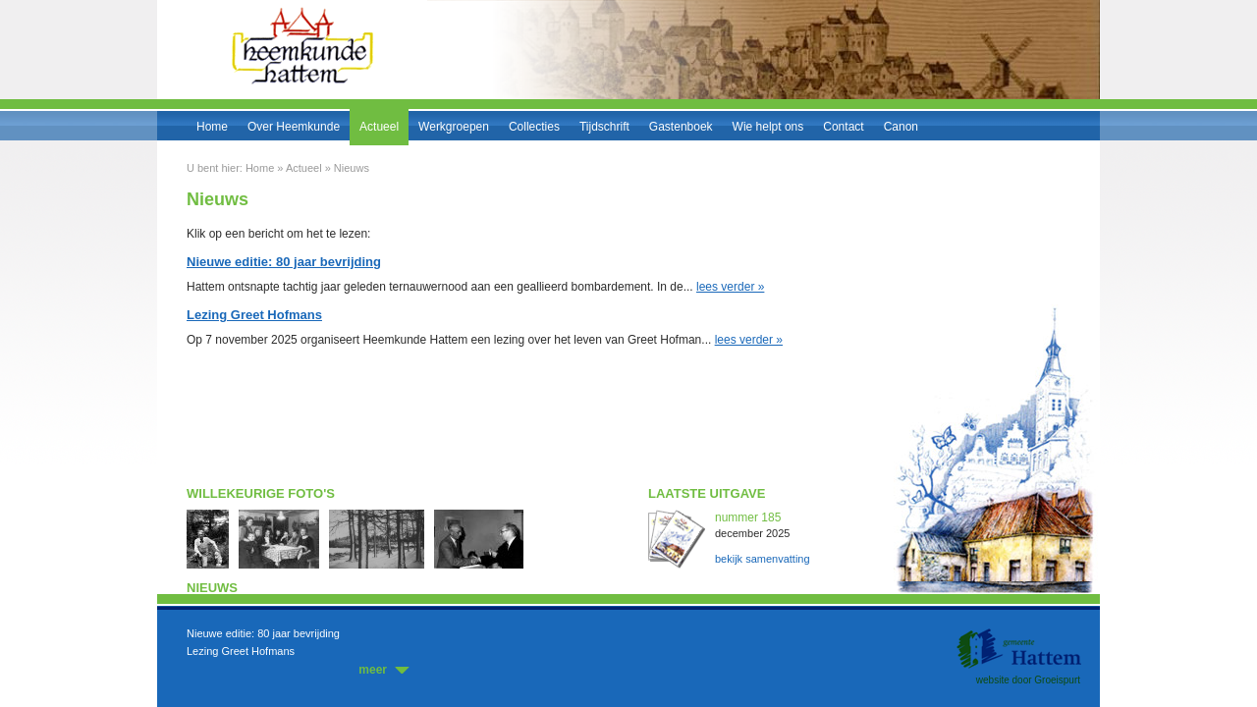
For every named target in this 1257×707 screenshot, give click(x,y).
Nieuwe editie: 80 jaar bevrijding (263, 633)
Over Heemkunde (293, 127)
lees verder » (730, 287)
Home (212, 127)
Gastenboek (681, 127)
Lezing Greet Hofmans (241, 651)
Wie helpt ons (768, 127)
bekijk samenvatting (762, 559)
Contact (843, 127)
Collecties (534, 127)
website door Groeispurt (1028, 680)
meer (372, 670)
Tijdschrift (604, 127)
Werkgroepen (453, 127)
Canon (901, 127)
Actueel (379, 127)
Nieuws (351, 168)
